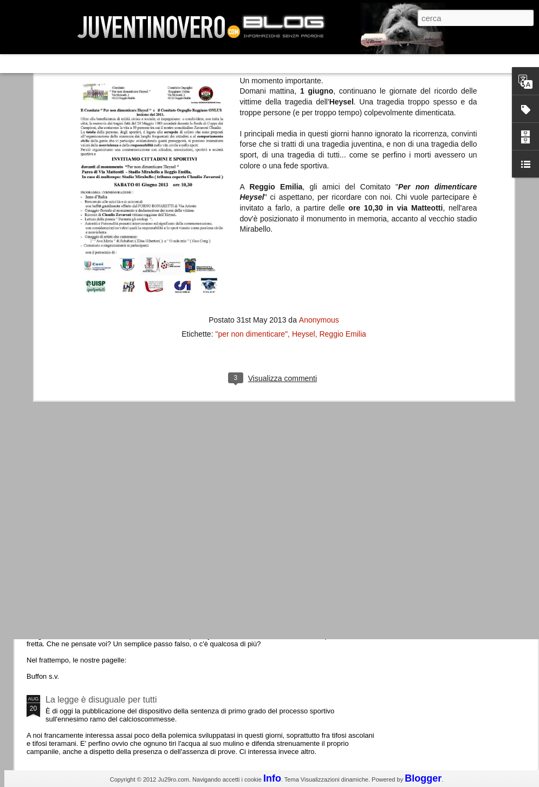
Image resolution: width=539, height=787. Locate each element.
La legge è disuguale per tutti (101, 699)
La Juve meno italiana (88, 410)
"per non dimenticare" (251, 135)
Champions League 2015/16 (100, 516)
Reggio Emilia (342, 135)
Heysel (303, 135)
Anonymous (319, 121)
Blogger (423, 778)
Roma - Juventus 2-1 (86, 469)
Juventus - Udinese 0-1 (90, 608)
